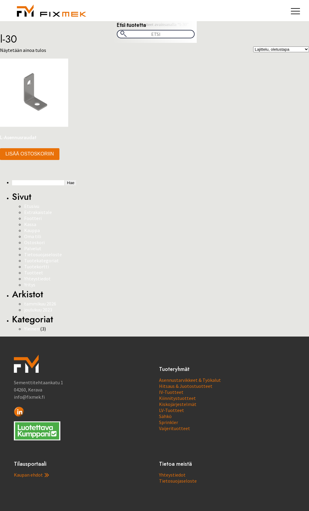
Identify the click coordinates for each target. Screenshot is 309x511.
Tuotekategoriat (41, 260)
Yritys (29, 285)
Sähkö (165, 416)
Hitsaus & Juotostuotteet (185, 386)
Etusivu (31, 206)
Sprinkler (168, 422)
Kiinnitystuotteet (177, 398)
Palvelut (32, 248)
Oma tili (32, 236)
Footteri (33, 218)
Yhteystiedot (37, 279)
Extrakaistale (38, 212)
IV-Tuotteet (171, 392)
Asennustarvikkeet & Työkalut (190, 380)
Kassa (30, 224)
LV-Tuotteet (171, 410)
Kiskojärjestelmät (177, 404)
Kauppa (32, 230)
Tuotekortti (36, 266)
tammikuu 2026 (40, 304)
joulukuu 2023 (38, 310)
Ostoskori (34, 242)
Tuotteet (33, 273)
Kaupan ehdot (31, 475)
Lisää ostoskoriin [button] (29, 153)
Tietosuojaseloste (43, 254)
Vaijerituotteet (174, 428)
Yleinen (31, 329)
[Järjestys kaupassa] (281, 49)
